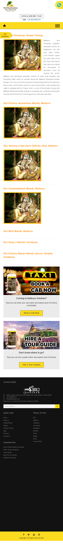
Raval (35, 439)
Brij (34, 417)
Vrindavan (36, 423)
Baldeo (35, 436)
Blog (4, 431)
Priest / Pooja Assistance (11, 450)
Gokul (35, 433)
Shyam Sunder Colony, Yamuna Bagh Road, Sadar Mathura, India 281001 (29, 395)
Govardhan (36, 425)
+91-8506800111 (34, 20)
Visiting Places (7, 423)
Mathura (35, 420)
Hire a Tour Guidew (31, 365)
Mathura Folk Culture (9, 458)
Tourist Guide (7, 452)
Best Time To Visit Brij (10, 455)
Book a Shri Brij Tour (32, 16)
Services (6, 433)
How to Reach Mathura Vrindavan (13, 447)
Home (5, 417)
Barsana (35, 431)
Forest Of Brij (37, 441)
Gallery (5, 425)
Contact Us (6, 436)
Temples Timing (8, 428)
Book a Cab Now (31, 313)
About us (6, 420)
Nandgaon (36, 428)
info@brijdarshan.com (13, 399)
